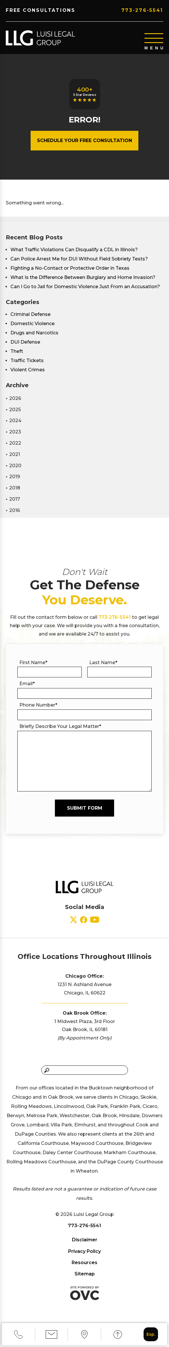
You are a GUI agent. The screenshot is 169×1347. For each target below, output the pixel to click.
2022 (13, 449)
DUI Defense (25, 348)
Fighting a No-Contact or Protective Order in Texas (69, 274)
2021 (13, 460)
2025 (13, 415)
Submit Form (84, 814)
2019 (13, 482)
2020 (13, 471)
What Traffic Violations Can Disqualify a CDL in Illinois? (74, 255)
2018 (13, 493)
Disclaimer (84, 1245)
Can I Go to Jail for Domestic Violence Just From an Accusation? (85, 292)
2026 (13, 404)
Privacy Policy (84, 1257)
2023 (13, 437)
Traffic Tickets (27, 366)
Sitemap (85, 1279)
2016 (13, 516)
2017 (13, 505)
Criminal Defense (30, 320)
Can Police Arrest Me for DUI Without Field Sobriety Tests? (79, 264)
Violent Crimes (27, 375)
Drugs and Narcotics (34, 338)
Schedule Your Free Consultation (84, 146)
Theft (16, 357)
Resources (84, 1268)
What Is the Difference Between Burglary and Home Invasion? (82, 283)
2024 (13, 426)
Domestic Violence (32, 329)
